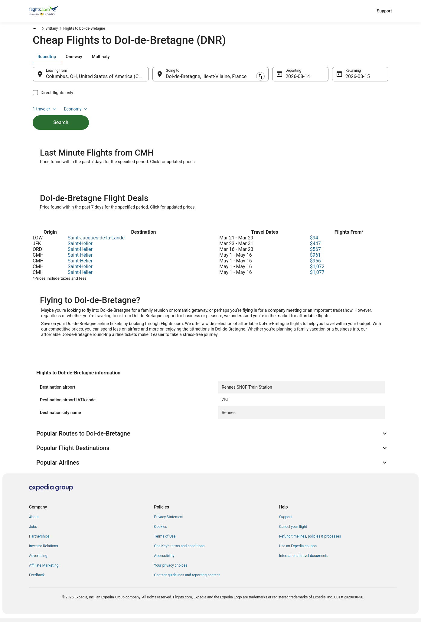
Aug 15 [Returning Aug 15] (353, 79)
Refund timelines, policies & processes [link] (310, 540)
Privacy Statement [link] (168, 521)
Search (60, 115)
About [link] (34, 521)
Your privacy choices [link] (170, 570)
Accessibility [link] (164, 560)
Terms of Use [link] (164, 540)
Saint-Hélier (80, 248)
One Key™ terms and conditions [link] (179, 550)
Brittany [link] (76, 29)
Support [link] (285, 521)
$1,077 (317, 276)
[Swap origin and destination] (152, 77)
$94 (314, 242)
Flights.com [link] (38, 29)
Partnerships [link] (39, 540)
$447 (315, 248)
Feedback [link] (37, 579)
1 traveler (338, 59)
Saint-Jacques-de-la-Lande (96, 242)
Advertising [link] (38, 560)
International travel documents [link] (303, 560)
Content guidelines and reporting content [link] (187, 579)
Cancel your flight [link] (293, 531)
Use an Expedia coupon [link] (298, 550)
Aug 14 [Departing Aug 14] (293, 79)
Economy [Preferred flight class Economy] (369, 59)
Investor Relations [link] (43, 550)
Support (384, 10)
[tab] (47, 59)
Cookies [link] (160, 531)
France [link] (59, 29)
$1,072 (317, 271)
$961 (315, 259)
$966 (315, 265)
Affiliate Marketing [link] (43, 570)
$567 (315, 253)
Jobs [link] (33, 531)
